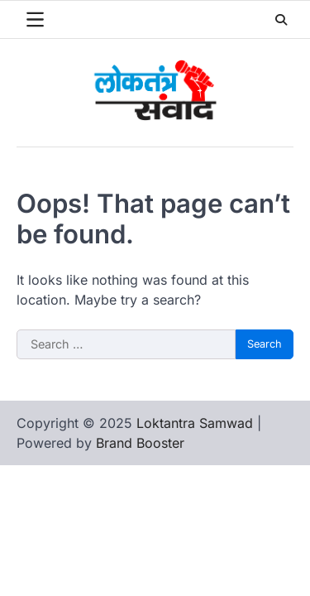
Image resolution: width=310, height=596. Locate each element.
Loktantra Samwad (194, 423)
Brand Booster (140, 443)
